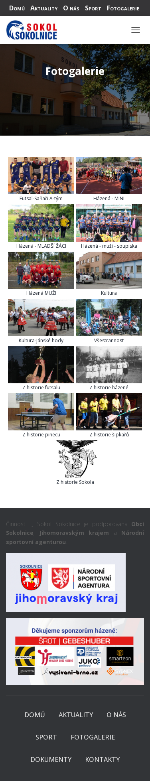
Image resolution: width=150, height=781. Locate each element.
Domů (17, 8)
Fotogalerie (123, 8)
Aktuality (43, 8)
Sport (93, 8)
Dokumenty (50, 759)
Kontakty (102, 759)
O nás (71, 8)
